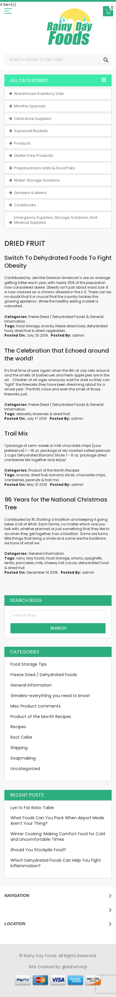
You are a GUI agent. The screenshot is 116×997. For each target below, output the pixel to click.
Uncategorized (25, 769)
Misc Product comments (35, 706)
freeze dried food (70, 326)
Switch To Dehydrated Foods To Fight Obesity (58, 262)
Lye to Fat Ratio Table (32, 808)
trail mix (52, 479)
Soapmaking (23, 758)
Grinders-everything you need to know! (50, 696)
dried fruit (22, 330)
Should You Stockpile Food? (38, 850)
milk (39, 562)
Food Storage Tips (28, 664)
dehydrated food (93, 562)
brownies (41, 413)
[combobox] (58, 60)
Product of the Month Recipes (53, 470)
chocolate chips (90, 474)
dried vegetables (50, 330)
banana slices (62, 474)
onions (77, 558)
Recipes (18, 727)
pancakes (25, 562)
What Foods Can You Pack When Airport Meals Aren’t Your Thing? (57, 820)
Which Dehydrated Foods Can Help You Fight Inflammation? (55, 863)
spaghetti (93, 558)
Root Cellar (21, 737)
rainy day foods (30, 558)
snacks (47, 326)
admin (78, 335)
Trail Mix (16, 433)
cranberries (14, 479)
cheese (50, 562)
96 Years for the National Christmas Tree (55, 503)
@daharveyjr (75, 967)
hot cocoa (67, 562)
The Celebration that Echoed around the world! (56, 354)
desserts (23, 413)
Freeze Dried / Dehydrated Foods (56, 316)
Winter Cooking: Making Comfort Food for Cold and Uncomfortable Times (57, 836)
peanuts (33, 479)
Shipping (19, 748)
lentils (9, 562)
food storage (27, 326)
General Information (46, 553)
